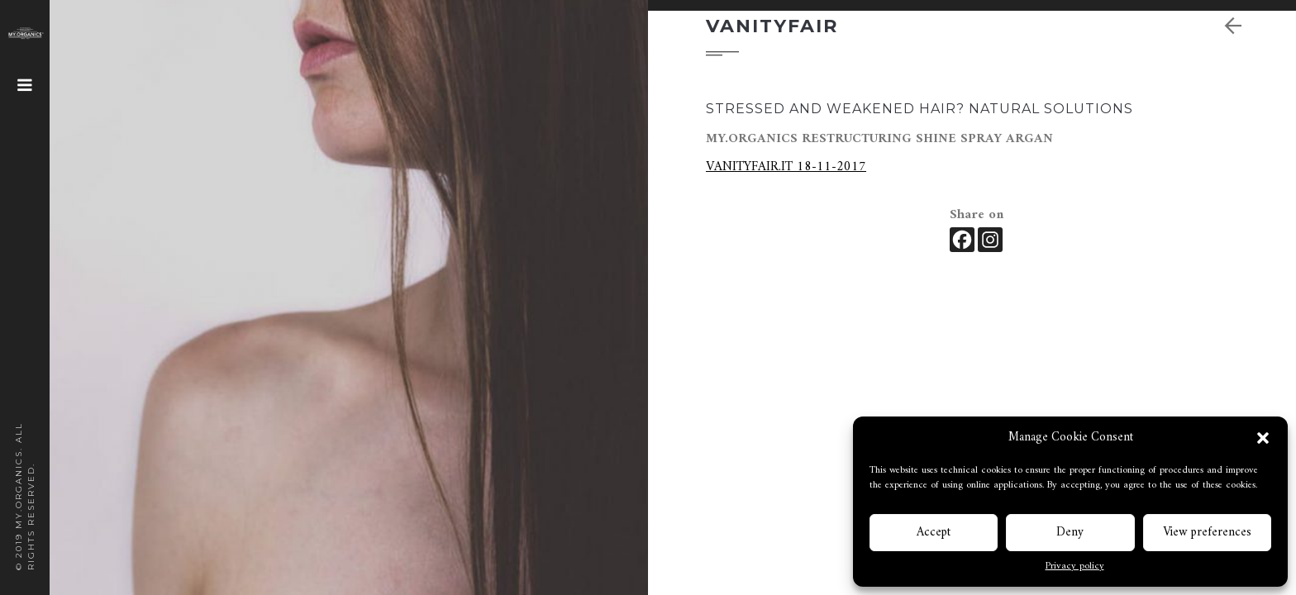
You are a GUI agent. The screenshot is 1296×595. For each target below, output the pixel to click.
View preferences (1207, 532)
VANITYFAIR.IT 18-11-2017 (786, 166)
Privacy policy (1075, 566)
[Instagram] (990, 239)
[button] (1263, 438)
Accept (934, 532)
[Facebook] (962, 239)
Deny (1070, 532)
